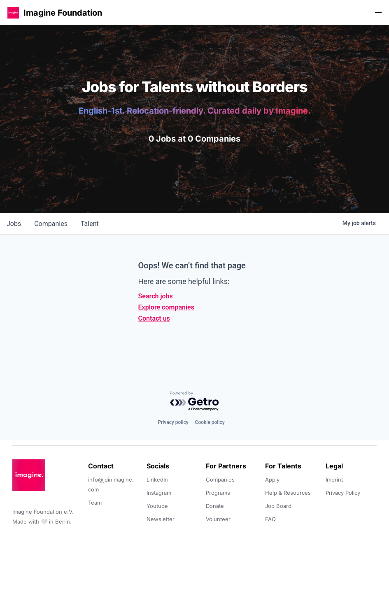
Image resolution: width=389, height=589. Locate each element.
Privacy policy (173, 422)
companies (51, 224)
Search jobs (155, 296)
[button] (13, 12)
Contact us (154, 318)
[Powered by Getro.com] (194, 401)
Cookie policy (210, 422)
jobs (14, 224)
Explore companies (166, 307)
